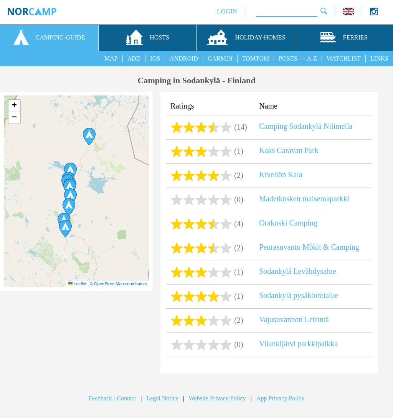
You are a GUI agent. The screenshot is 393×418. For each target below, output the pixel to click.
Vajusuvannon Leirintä (294, 319)
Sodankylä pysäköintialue (298, 295)
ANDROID (184, 58)
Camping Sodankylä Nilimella (305, 126)
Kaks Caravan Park (288, 150)
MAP (111, 58)
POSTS (288, 58)
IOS (155, 58)
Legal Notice (162, 398)
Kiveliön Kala (280, 174)
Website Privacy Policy (217, 398)
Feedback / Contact (112, 398)
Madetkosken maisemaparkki (304, 198)
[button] (89, 136)
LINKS (379, 58)
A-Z (312, 58)
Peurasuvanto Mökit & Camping (309, 247)
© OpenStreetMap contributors (118, 283)
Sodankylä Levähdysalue (297, 271)
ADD (134, 58)
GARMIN (220, 58)
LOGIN (227, 11)
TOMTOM (255, 58)
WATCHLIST (344, 58)
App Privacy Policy (280, 398)
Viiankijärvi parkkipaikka (298, 343)
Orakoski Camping (288, 223)
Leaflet (77, 283)
